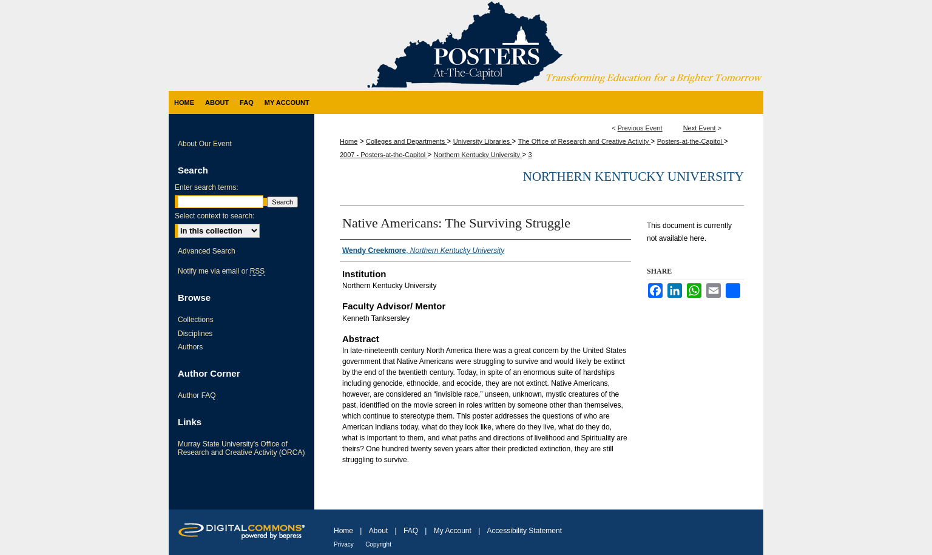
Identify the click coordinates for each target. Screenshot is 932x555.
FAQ (411, 530)
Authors (190, 347)
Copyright (378, 544)
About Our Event (205, 144)
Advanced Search (206, 251)
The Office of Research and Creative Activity (584, 141)
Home (348, 141)
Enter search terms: (206, 187)
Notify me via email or (221, 271)
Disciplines (195, 333)
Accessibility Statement (524, 530)
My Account (452, 530)
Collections (196, 319)
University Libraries (482, 141)
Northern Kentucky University (478, 154)
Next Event (699, 128)
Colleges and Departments (406, 141)
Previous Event (640, 128)
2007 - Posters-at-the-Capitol (383, 154)
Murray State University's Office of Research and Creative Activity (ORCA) (241, 448)
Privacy (344, 544)
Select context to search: (214, 216)
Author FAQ (197, 395)
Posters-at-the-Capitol (690, 141)
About (378, 530)
